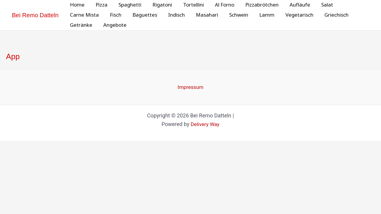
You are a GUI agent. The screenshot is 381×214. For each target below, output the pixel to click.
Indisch (173, 15)
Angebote (113, 25)
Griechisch (329, 15)
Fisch (114, 15)
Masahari (203, 15)
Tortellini (189, 5)
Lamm (261, 15)
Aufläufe (293, 5)
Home (77, 5)
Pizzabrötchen (256, 5)
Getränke (81, 25)
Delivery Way (205, 125)
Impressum (190, 87)
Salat (320, 5)
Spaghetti (127, 5)
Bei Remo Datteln (35, 15)
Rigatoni (159, 5)
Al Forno (219, 5)
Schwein (233, 15)
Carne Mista (84, 15)
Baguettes (142, 15)
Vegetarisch (293, 15)
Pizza (100, 5)
